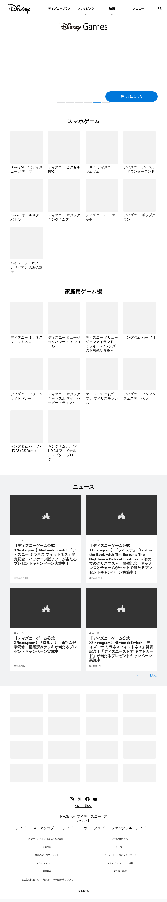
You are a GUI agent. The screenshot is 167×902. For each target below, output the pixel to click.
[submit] (160, 8)
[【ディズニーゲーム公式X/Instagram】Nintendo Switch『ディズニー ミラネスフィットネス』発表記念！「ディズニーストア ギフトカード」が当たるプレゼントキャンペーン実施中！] (121, 648)
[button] (131, 96)
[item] (85, 8)
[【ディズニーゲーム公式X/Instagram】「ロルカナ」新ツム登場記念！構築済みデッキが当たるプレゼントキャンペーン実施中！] (46, 644)
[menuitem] (59, 8)
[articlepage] (45, 515)
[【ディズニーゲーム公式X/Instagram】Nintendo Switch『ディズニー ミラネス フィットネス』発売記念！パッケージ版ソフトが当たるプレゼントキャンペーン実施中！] (46, 554)
